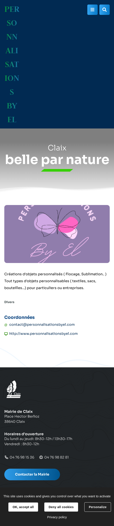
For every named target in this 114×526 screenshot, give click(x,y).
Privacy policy (57, 517)
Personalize (97, 507)
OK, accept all (23, 507)
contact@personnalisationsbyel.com (42, 324)
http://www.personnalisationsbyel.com (43, 333)
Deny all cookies (61, 507)
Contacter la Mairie (32, 474)
